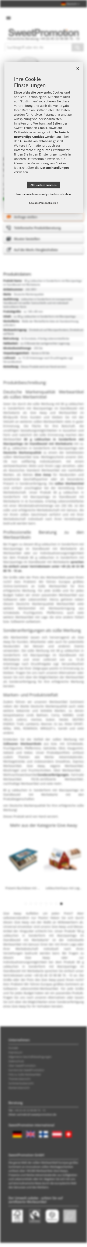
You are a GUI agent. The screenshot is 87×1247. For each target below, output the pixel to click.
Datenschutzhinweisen (43, 159)
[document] (43, 137)
